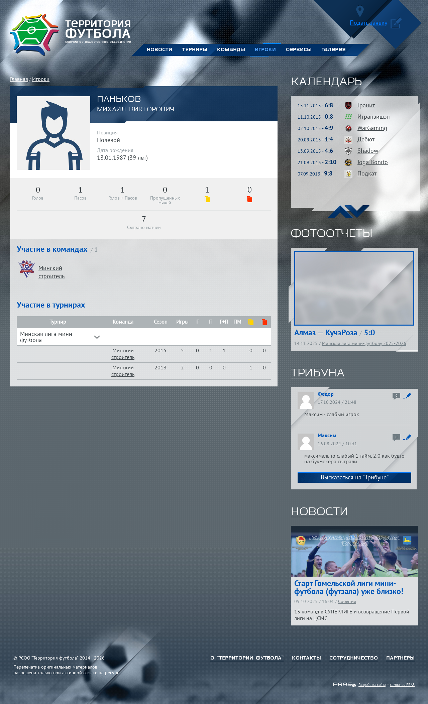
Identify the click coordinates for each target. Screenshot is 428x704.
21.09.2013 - (317, 163)
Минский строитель (122, 354)
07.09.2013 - (315, 174)
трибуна (318, 373)
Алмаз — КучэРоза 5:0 (334, 333)
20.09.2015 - (315, 140)
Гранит (366, 106)
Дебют (365, 140)
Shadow (367, 151)
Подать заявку (376, 24)
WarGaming (372, 128)
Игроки (265, 49)
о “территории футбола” (247, 658)
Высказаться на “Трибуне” (355, 478)
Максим (327, 436)
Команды (231, 49)
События (347, 602)
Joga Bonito (372, 162)
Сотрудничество (353, 658)
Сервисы (298, 49)
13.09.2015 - (315, 151)
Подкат (367, 174)
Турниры (194, 49)
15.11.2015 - (315, 106)
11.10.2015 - (315, 117)
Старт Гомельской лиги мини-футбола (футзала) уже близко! (348, 588)
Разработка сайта (372, 685)
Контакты (306, 658)
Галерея (333, 49)
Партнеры (400, 658)
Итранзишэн (373, 117)
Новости (159, 49)
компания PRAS (402, 685)
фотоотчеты (331, 234)
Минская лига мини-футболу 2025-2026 (364, 344)
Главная (19, 79)
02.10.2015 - (315, 129)
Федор (326, 394)
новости (319, 512)
